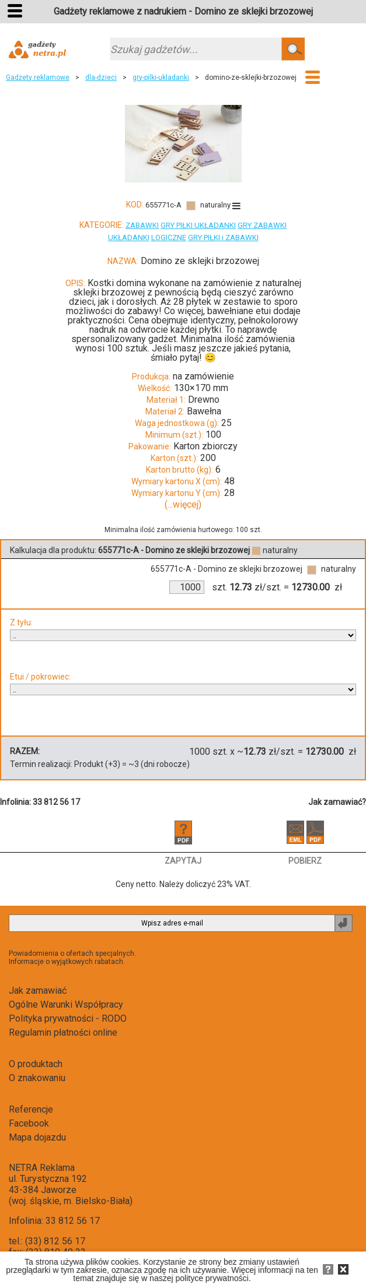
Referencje (31, 1109)
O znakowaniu (37, 1077)
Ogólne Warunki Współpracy (66, 1004)
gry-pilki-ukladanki (161, 77)
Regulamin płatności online (63, 1032)
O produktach (35, 1063)
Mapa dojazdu (37, 1137)
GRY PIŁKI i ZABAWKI (223, 237)
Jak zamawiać (38, 990)
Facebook (29, 1123)
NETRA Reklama (42, 1167)
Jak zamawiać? (337, 802)
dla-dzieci (101, 77)
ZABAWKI (142, 225)
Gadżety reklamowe (37, 77)
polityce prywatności (211, 1278)
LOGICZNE (168, 237)
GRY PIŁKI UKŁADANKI (198, 225)
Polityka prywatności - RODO (68, 1018)
